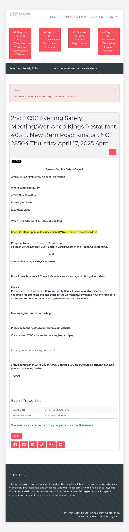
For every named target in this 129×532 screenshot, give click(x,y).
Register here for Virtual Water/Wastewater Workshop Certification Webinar (22, 43)
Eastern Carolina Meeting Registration (79, 38)
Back (16, 435)
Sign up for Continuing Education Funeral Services (108, 41)
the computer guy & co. (106, 516)
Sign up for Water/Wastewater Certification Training (52, 40)
